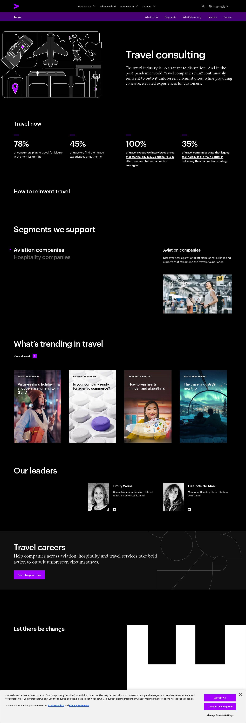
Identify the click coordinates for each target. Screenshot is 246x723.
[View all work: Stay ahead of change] (25, 356)
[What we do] (86, 6)
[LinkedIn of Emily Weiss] (115, 509)
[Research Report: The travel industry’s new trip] (203, 406)
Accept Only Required (220, 707)
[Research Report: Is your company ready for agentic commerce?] (92, 406)
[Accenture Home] (24, 6)
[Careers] (149, 6)
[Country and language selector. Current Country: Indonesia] (219, 6)
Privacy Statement (79, 705)
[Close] (240, 694)
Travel (17, 17)
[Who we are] (129, 6)
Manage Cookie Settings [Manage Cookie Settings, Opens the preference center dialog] (220, 715)
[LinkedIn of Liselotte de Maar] (189, 509)
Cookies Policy (56, 705)
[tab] (67, 249)
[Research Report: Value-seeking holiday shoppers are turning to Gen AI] (37, 406)
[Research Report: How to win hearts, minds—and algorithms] (148, 406)
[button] (29, 574)
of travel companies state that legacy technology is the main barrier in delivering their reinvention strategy (205, 156)
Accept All (220, 698)
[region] (123, 706)
